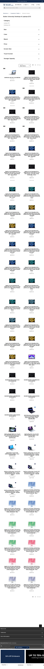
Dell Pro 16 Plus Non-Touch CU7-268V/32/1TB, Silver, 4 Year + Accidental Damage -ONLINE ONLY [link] (12, 492)
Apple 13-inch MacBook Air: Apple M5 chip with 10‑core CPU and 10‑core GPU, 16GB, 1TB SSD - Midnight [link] (12, 269)
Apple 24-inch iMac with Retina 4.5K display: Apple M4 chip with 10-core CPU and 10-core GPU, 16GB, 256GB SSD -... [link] (12, 550)
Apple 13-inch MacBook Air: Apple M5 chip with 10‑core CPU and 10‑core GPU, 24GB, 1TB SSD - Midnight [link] (12, 250)
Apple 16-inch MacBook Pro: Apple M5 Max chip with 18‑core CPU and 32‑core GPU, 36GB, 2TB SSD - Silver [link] (31, 98)
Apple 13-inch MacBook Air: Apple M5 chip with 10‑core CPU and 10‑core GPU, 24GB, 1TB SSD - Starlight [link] (31, 326)
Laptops (7, 23)
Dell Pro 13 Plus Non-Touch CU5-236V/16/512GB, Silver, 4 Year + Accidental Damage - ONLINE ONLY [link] (32, 454)
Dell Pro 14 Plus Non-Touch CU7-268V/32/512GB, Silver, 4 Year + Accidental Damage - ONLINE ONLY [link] (31, 473)
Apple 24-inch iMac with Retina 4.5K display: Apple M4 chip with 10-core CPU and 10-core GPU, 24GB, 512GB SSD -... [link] (32, 531)
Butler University (8, 643)
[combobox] (22, 646)
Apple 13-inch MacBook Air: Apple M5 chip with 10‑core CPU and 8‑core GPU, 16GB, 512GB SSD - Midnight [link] (12, 155)
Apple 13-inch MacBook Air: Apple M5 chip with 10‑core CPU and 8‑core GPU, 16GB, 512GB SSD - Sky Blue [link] (12, 214)
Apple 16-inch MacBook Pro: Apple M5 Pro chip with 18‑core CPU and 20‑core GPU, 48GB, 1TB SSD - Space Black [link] (32, 136)
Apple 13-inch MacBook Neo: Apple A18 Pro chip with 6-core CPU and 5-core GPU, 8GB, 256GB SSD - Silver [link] (31, 363)
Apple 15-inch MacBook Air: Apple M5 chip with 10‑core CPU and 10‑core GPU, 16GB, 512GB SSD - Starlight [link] (12, 232)
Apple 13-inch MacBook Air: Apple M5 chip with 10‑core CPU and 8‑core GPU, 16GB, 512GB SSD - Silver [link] (31, 195)
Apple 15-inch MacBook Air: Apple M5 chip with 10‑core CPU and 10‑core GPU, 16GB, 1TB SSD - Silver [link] (32, 287)
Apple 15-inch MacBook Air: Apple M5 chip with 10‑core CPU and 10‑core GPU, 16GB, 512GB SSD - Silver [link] (12, 195)
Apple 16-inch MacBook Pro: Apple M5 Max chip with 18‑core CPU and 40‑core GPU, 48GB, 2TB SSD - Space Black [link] (32, 118)
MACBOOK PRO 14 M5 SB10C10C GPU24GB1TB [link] (31, 380)
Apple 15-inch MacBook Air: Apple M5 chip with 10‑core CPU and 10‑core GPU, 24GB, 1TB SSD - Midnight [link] (31, 232)
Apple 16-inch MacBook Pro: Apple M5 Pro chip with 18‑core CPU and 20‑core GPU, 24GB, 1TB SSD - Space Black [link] (12, 136)
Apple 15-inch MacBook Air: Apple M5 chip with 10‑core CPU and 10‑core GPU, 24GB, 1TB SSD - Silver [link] (12, 308)
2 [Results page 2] (35, 64)
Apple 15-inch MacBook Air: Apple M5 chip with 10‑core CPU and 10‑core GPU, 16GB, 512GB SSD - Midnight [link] (12, 98)
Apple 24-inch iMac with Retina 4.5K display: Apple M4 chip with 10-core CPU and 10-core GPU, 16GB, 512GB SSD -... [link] (12, 531)
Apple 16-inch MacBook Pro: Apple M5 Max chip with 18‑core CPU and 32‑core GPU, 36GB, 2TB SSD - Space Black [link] (12, 118)
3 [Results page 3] (38, 64)
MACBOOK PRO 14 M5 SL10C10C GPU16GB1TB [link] (31, 397)
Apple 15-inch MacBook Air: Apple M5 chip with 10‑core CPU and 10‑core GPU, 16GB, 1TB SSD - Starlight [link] (12, 345)
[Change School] (22, 646)
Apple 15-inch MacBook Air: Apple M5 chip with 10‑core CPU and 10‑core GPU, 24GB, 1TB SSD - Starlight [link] (31, 345)
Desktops (7, 25)
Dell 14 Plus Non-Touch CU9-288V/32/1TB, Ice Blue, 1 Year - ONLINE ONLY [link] (31, 435)
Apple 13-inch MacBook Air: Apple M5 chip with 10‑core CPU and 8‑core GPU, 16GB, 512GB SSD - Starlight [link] (31, 214)
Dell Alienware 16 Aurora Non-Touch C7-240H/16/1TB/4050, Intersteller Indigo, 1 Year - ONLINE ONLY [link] (31, 417)
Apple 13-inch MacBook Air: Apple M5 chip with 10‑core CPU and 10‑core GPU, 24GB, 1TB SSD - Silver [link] (31, 269)
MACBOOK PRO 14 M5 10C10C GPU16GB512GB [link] (12, 380)
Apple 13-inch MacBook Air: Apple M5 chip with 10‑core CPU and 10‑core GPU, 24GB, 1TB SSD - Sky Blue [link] (31, 308)
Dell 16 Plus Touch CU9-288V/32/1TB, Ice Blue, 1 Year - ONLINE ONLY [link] (12, 454)
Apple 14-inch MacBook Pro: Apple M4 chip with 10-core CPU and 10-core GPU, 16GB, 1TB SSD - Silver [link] (32, 79)
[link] (32, 4)
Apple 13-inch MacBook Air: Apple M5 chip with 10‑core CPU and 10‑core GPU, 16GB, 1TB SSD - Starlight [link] (12, 363)
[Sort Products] (25, 65)
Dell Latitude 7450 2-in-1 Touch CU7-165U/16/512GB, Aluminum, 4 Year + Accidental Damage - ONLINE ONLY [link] (12, 436)
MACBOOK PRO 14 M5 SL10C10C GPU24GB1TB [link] (12, 415)
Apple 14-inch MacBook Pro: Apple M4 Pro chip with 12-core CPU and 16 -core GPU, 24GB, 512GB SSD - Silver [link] (32, 173)
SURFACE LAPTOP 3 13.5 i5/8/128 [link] (12, 77)
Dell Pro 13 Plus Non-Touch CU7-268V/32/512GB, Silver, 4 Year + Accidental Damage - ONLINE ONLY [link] (12, 473)
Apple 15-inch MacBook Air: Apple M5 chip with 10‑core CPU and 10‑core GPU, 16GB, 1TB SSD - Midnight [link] (32, 250)
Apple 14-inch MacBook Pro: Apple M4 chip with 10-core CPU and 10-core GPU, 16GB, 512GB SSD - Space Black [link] (12, 173)
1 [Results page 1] (33, 64)
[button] (38, 4)
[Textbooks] (18, 4)
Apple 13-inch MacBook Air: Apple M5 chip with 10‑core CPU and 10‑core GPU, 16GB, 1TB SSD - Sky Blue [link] (12, 326)
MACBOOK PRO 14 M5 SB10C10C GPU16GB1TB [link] (12, 397)
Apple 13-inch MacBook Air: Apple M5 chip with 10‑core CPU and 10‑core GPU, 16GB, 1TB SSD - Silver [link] (12, 287)
